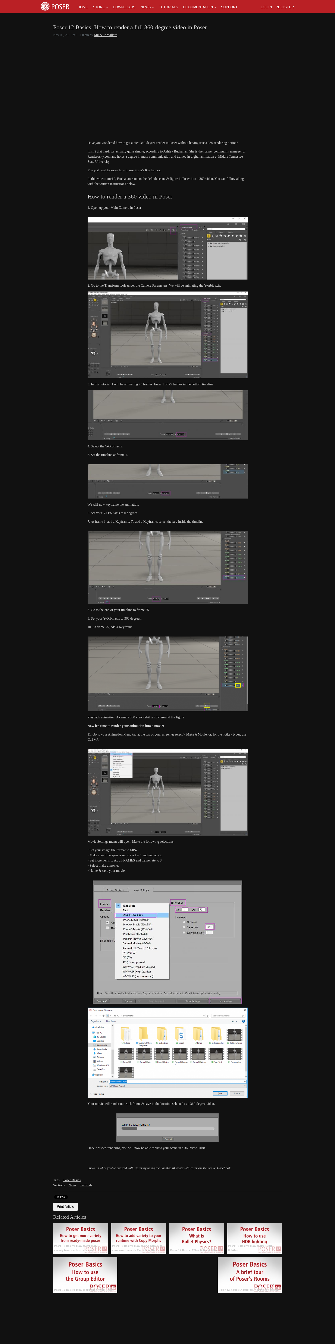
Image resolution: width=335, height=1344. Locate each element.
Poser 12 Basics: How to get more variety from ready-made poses (76, 1248)
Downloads (124, 7)
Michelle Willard (105, 35)
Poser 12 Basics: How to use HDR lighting (250, 1248)
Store (99, 7)
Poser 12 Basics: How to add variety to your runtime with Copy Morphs (137, 1248)
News (145, 7)
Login (266, 7)
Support (229, 7)
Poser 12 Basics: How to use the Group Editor (84, 1289)
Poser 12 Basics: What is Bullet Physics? (196, 1250)
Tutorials (168, 7)
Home (83, 7)
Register (284, 7)
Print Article (65, 1206)
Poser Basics (72, 1180)
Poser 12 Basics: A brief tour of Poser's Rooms (249, 1289)
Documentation (198, 7)
